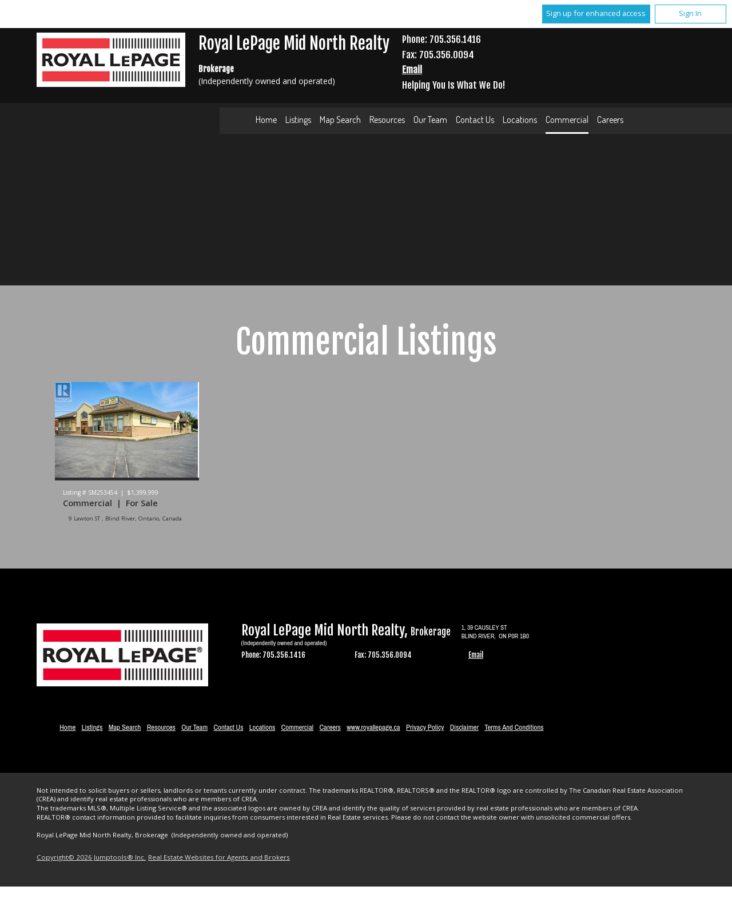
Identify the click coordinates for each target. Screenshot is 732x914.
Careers (610, 119)
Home (266, 119)
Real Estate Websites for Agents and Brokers (219, 857)
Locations (520, 119)
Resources (387, 119)
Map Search (340, 119)
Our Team (430, 119)
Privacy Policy (425, 727)
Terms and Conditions (513, 727)
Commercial (567, 119)
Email (412, 69)
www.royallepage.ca (373, 727)
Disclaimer (464, 727)
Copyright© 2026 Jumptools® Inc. (91, 857)
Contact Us (475, 119)
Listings (298, 119)
